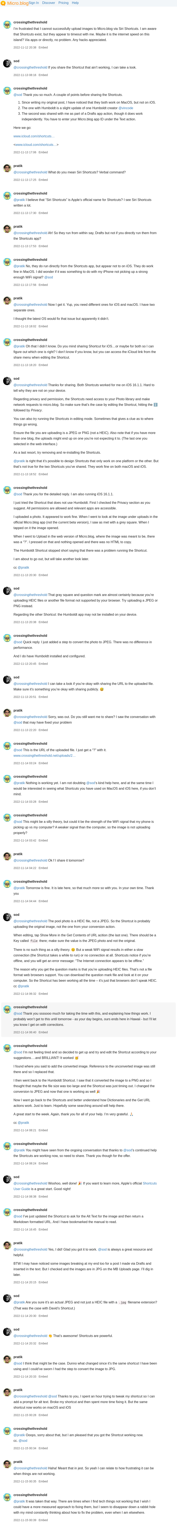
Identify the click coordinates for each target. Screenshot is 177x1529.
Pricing (64, 3)
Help (75, 3)
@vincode (125, 108)
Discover (48, 3)
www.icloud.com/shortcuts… (34, 136)
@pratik (19, 200)
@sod (17, 95)
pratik (17, 166)
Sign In (34, 3)
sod (16, 61)
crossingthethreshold (30, 22)
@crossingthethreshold (30, 67)
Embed (43, 47)
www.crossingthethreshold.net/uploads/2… (44, 755)
